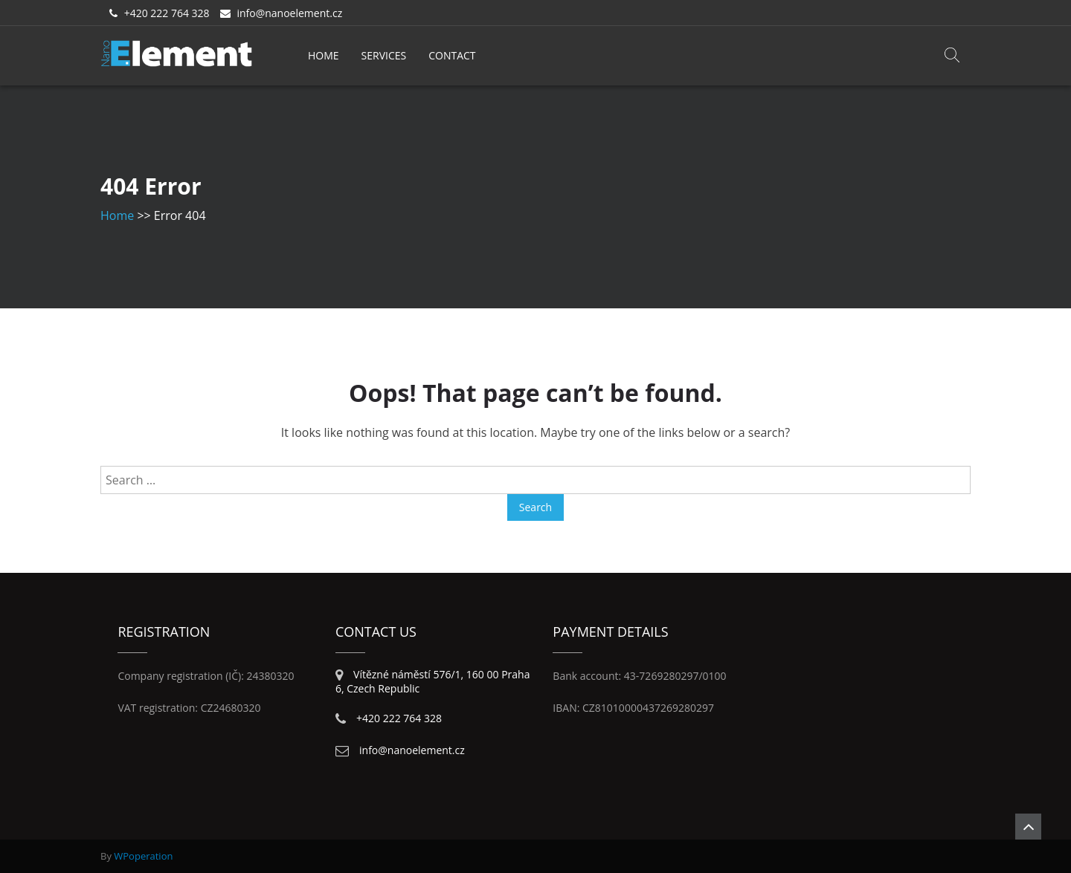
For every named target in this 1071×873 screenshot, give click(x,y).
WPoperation (143, 856)
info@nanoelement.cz (289, 13)
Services (384, 55)
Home (323, 55)
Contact (451, 55)
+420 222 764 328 (167, 13)
